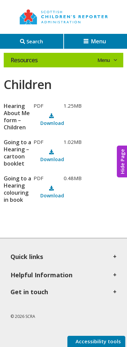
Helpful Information (41, 275)
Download (52, 123)
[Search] (31, 41)
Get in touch (29, 292)
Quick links (26, 257)
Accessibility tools (97, 341)
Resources (24, 60)
